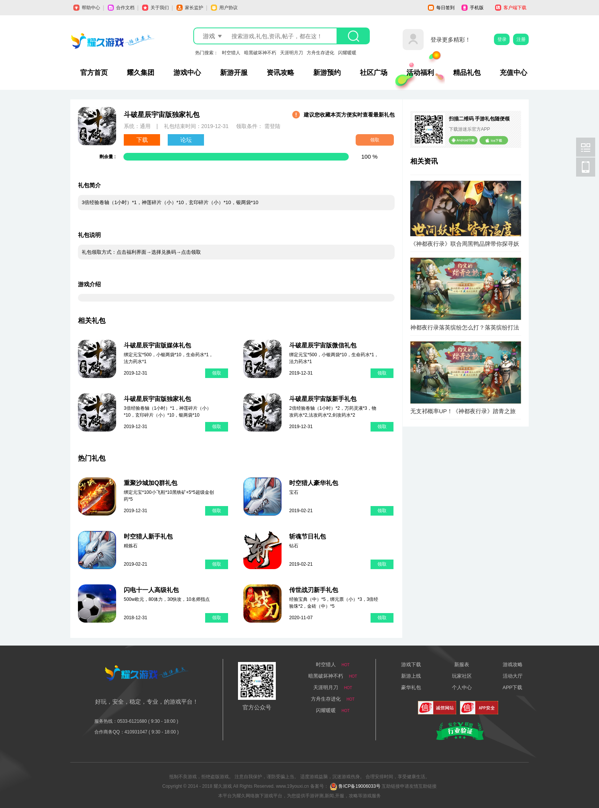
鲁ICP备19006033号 (359, 786)
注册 (521, 39)
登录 (502, 39)
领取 (374, 140)
